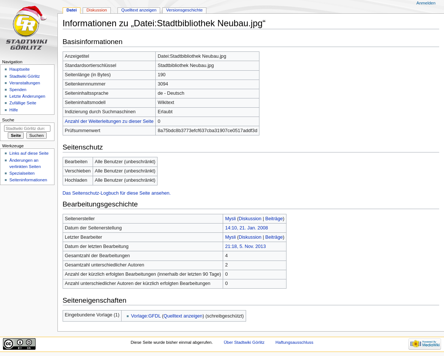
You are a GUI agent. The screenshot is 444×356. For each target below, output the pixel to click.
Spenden (17, 89)
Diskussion (250, 218)
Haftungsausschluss (294, 342)
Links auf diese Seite (29, 153)
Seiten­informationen (28, 180)
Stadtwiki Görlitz (24, 76)
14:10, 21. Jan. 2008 (246, 228)
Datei (71, 10)
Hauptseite (19, 69)
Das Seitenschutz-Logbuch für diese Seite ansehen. (117, 193)
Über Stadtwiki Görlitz (244, 342)
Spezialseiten (21, 173)
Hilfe (13, 110)
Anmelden (426, 3)
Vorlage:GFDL (146, 316)
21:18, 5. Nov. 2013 (245, 246)
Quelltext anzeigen (182, 316)
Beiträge (274, 218)
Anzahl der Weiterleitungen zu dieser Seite (109, 121)
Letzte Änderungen (27, 96)
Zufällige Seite (22, 103)
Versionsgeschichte (184, 10)
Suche (8, 120)
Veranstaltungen (24, 83)
